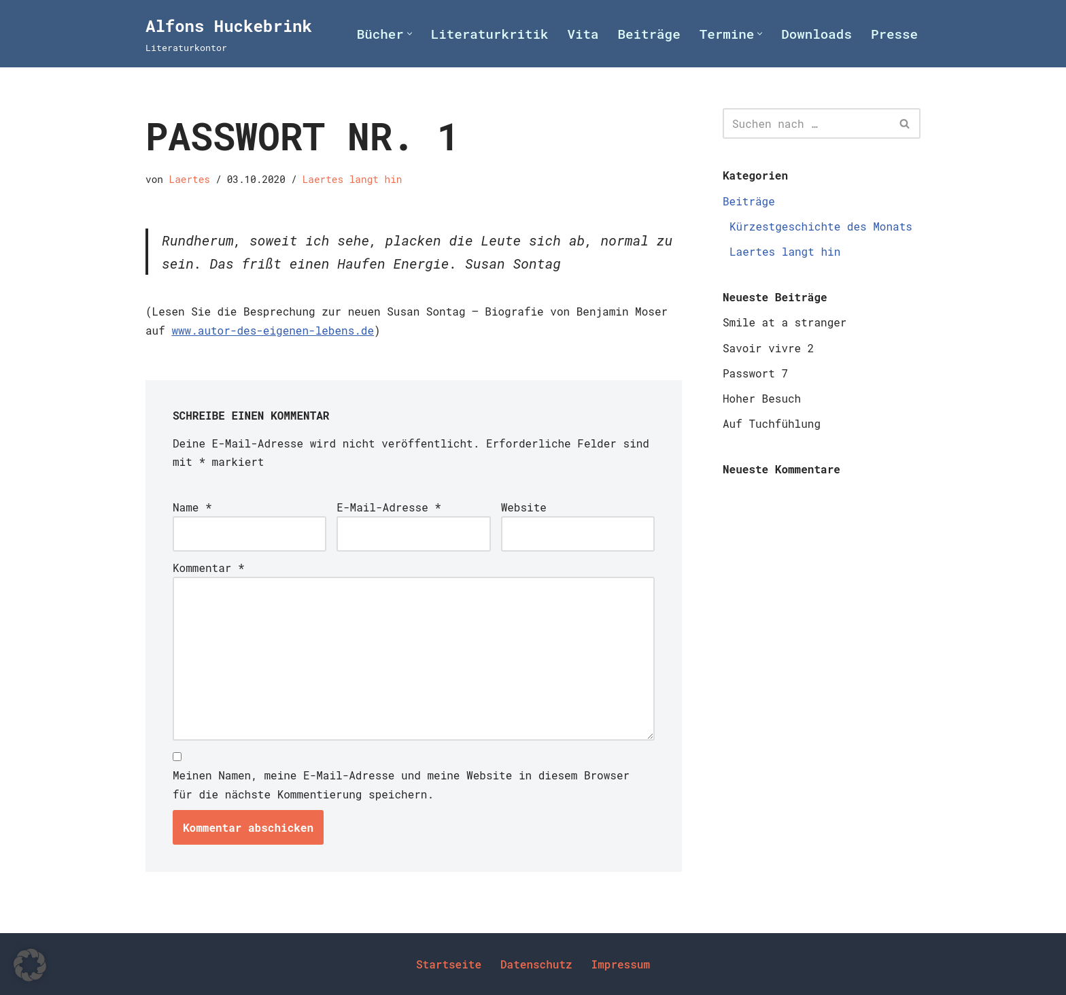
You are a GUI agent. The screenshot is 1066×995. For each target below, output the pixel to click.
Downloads (816, 33)
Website (524, 507)
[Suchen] (806, 123)
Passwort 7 (755, 373)
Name (192, 507)
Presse (894, 33)
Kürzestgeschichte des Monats (820, 226)
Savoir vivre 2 (768, 348)
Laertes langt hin (352, 179)
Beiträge (649, 33)
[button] (409, 33)
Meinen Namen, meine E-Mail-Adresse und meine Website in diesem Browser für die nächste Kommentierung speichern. (401, 784)
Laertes (189, 179)
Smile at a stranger (784, 322)
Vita (582, 33)
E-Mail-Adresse (389, 507)
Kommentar (209, 567)
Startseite (448, 964)
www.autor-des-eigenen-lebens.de (272, 330)
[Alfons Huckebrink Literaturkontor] (228, 33)
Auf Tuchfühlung (772, 423)
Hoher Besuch (762, 398)
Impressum (620, 964)
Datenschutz (536, 964)
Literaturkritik (490, 33)
